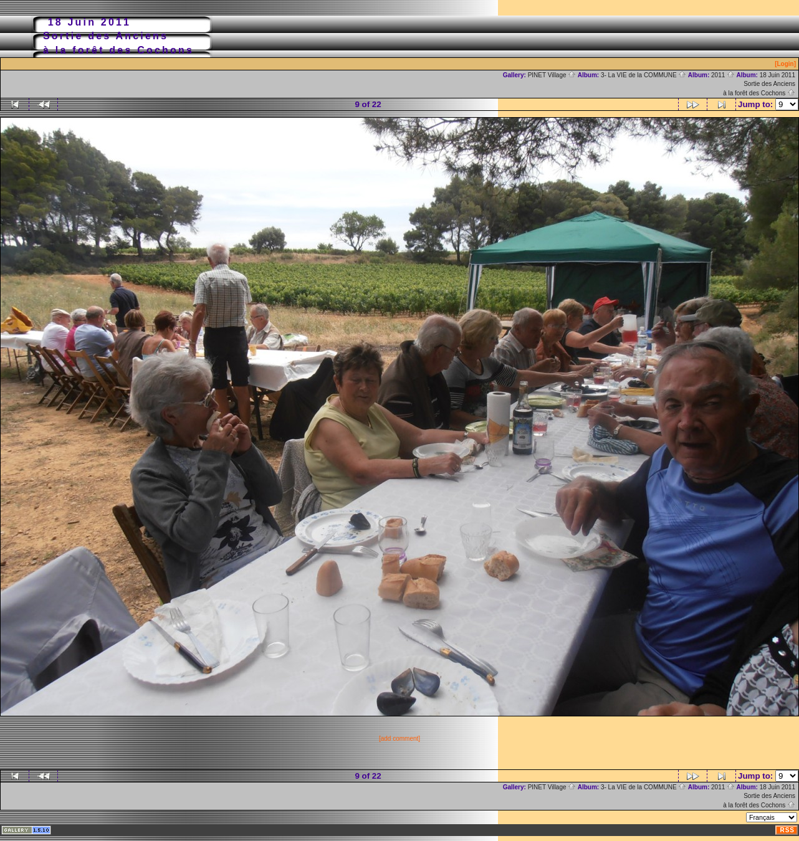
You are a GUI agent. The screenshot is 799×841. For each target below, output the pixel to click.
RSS (787, 830)
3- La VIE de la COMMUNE (643, 75)
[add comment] (399, 738)
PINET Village (552, 75)
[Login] (785, 63)
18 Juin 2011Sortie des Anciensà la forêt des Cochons (759, 84)
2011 (723, 75)
